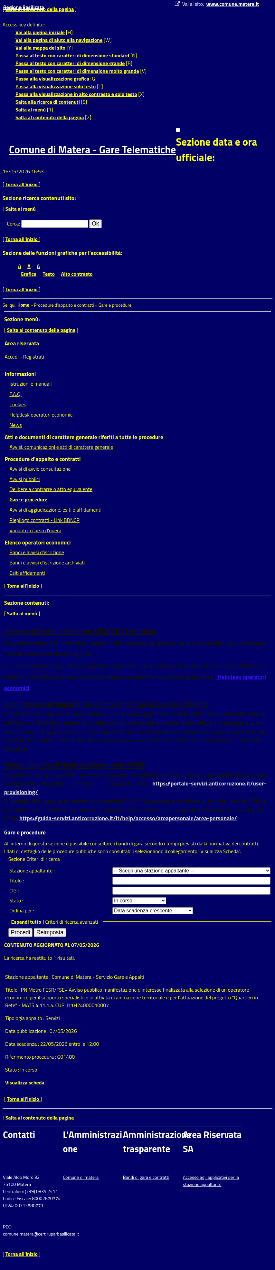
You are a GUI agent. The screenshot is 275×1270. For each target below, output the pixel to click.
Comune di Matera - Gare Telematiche (92, 149)
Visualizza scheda (24, 1082)
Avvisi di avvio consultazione (40, 469)
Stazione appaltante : (32, 870)
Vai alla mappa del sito (40, 48)
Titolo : (16, 880)
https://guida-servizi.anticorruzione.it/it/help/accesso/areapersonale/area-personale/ (128, 818)
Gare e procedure (28, 499)
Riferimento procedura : (30, 1057)
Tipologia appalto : (25, 1018)
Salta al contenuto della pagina (49, 117)
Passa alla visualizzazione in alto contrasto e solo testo (76, 94)
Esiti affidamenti (27, 573)
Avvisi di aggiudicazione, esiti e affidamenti (55, 510)
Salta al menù (30, 109)
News (15, 425)
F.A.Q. (15, 394)
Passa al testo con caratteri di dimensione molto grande (77, 71)
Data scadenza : (22, 1044)
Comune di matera (81, 1177)
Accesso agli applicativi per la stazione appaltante (211, 1181)
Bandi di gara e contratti (146, 1177)
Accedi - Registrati (24, 357)
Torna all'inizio (22, 184)
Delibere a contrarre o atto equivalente (50, 489)
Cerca (13, 223)
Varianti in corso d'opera (35, 530)
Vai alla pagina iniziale (40, 32)
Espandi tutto (26, 922)
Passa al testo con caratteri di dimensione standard (72, 55)
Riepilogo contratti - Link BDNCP (44, 520)
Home (23, 305)
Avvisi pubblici (24, 479)
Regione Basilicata (23, 7)
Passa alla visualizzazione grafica (52, 78)
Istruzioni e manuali (30, 384)
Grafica (28, 274)
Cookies (17, 404)
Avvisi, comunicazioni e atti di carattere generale (61, 447)
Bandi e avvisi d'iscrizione (36, 552)
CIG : (14, 890)
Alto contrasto (77, 274)
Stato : (16, 900)
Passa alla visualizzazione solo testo (55, 86)
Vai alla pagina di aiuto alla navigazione (58, 40)
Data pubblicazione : (27, 1031)
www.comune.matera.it (232, 4)
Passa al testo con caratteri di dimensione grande (70, 63)
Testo (49, 274)
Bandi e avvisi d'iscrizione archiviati (47, 562)
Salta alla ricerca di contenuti (47, 102)
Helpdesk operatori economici (41, 415)
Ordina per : (21, 910)
